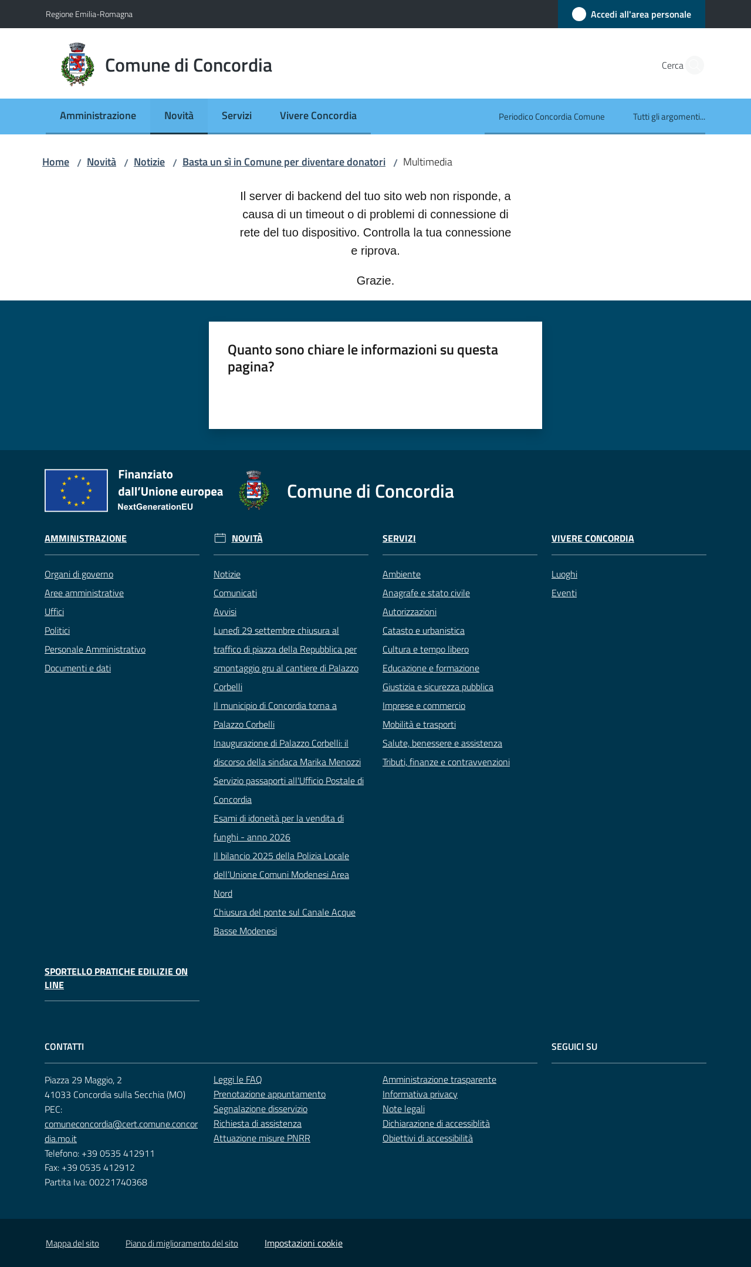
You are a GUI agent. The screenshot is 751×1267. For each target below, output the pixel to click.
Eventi (564, 593)
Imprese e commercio (424, 705)
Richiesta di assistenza (258, 1123)
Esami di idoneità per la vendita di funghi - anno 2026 (279, 827)
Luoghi (564, 574)
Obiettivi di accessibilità (428, 1138)
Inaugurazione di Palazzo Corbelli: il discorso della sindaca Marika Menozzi (287, 752)
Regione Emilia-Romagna (89, 14)
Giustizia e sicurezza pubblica (438, 687)
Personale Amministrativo (95, 649)
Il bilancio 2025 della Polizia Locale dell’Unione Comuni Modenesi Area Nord (281, 874)
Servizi (399, 538)
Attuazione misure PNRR (262, 1138)
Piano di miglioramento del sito (182, 1243)
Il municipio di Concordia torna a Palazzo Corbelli (275, 714)
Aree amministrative (84, 593)
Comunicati (235, 593)
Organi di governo (79, 574)
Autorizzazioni (410, 611)
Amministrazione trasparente (439, 1079)
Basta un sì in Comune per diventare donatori (283, 162)
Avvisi (225, 611)
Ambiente (402, 574)
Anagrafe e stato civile (426, 593)
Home (55, 162)
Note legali (404, 1109)
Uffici (54, 611)
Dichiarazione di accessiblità (436, 1123)
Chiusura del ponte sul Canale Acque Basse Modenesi (285, 921)
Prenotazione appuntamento (270, 1094)
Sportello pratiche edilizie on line (116, 978)
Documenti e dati (78, 668)
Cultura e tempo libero (426, 649)
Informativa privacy (420, 1094)
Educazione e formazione (431, 668)
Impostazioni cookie (304, 1243)
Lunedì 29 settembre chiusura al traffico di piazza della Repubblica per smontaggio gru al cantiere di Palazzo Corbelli (286, 658)
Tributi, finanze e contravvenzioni (446, 762)
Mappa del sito (72, 1243)
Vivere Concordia (593, 538)
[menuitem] (98, 116)
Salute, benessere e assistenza (442, 743)
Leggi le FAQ (238, 1079)
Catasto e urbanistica (424, 630)
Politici (57, 630)
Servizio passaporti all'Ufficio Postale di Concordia (289, 789)
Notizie (149, 162)
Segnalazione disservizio (260, 1109)
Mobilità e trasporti (419, 724)
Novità (101, 162)
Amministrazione (86, 538)
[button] (691, 65)
